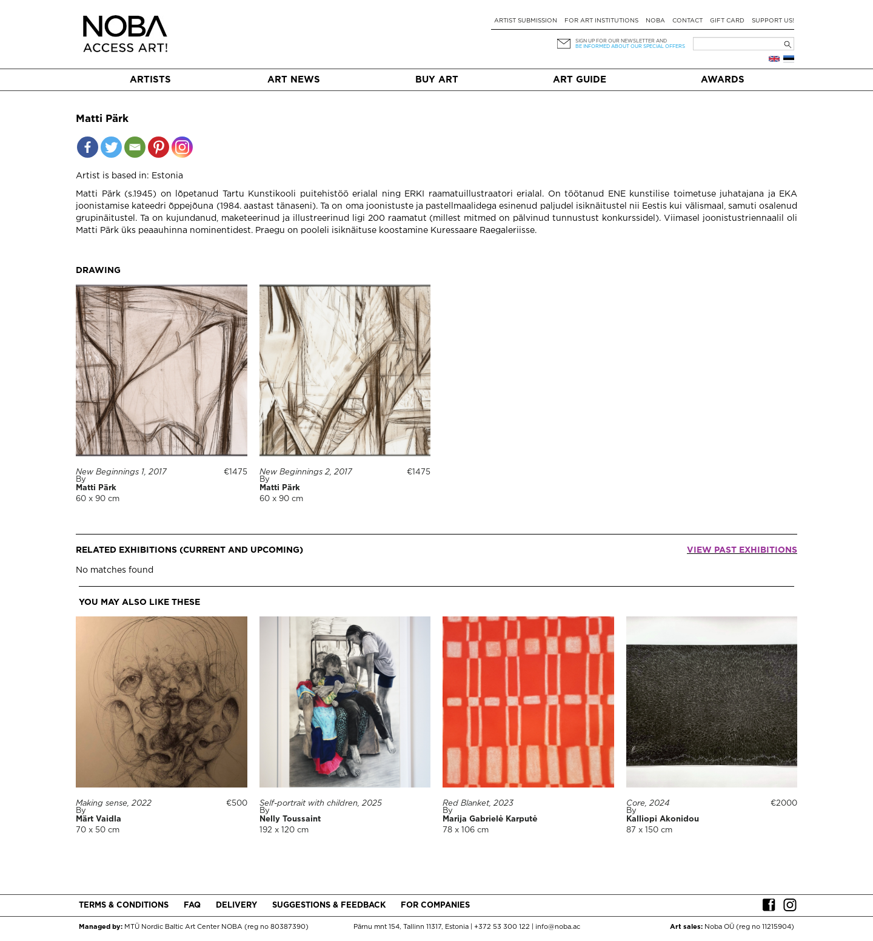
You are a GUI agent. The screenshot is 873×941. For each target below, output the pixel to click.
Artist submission (525, 21)
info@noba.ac (557, 927)
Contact (687, 21)
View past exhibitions (742, 550)
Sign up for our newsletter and (621, 41)
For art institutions (601, 21)
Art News (293, 80)
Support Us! (773, 21)
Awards (722, 80)
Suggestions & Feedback (329, 905)
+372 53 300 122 (502, 927)
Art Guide (579, 80)
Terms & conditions (124, 905)
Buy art (436, 80)
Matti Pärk (96, 488)
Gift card (727, 21)
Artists (150, 80)
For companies (435, 905)
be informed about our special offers (630, 46)
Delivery (236, 905)
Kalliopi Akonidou (662, 819)
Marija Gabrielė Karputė (490, 819)
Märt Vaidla (98, 819)
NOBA (655, 21)
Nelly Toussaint (290, 819)
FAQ (192, 905)
